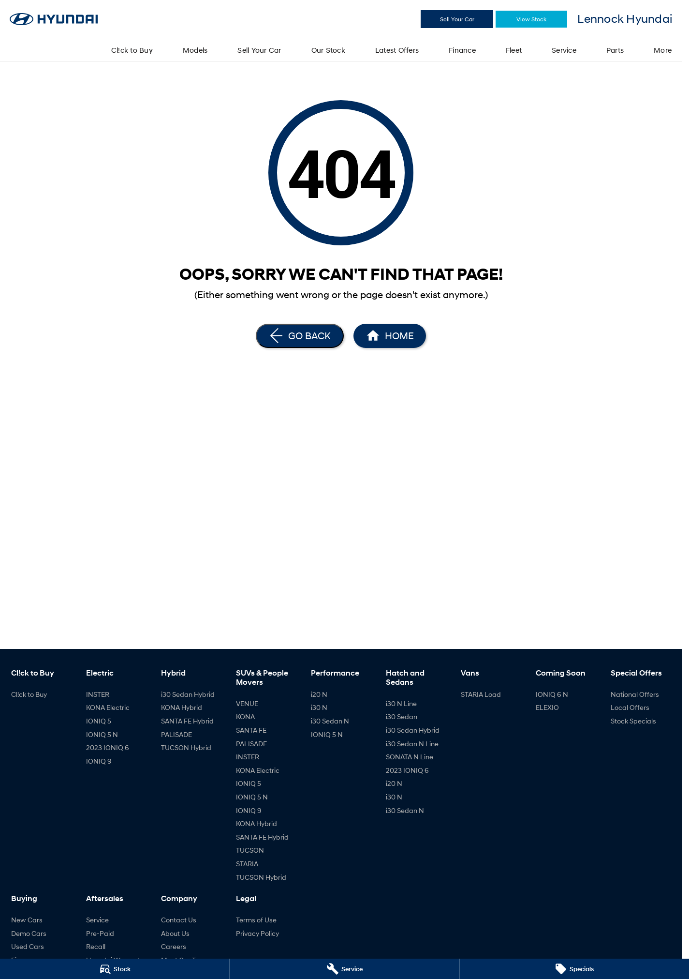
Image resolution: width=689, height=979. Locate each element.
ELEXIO (547, 707)
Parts (615, 49)
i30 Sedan (401, 716)
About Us (175, 933)
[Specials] (574, 969)
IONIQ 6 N (552, 694)
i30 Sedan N (330, 721)
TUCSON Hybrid (186, 747)
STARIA (247, 863)
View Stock (531, 19)
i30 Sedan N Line (412, 743)
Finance (462, 49)
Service (564, 49)
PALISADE (176, 734)
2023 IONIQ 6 (107, 747)
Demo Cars (28, 933)
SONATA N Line (409, 757)
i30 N (319, 707)
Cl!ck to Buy (132, 49)
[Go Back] (300, 336)
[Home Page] (389, 336)
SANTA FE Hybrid (187, 721)
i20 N (319, 694)
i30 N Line (401, 703)
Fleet (514, 49)
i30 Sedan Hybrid (188, 694)
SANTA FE (251, 730)
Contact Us (178, 920)
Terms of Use (256, 920)
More (663, 49)
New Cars (27, 920)
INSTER (97, 694)
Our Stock (328, 49)
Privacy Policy (257, 933)
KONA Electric (108, 707)
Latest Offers (397, 49)
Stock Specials (633, 721)
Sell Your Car (457, 19)
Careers (173, 946)
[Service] (344, 969)
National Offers (635, 694)
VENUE (247, 703)
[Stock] (114, 969)
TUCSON (250, 850)
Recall (95, 946)
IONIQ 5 (98, 721)
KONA (245, 716)
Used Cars (27, 946)
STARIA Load (481, 694)
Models (195, 49)
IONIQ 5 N (102, 734)
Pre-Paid (100, 933)
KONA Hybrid (181, 707)
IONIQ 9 (99, 761)
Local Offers (630, 707)
